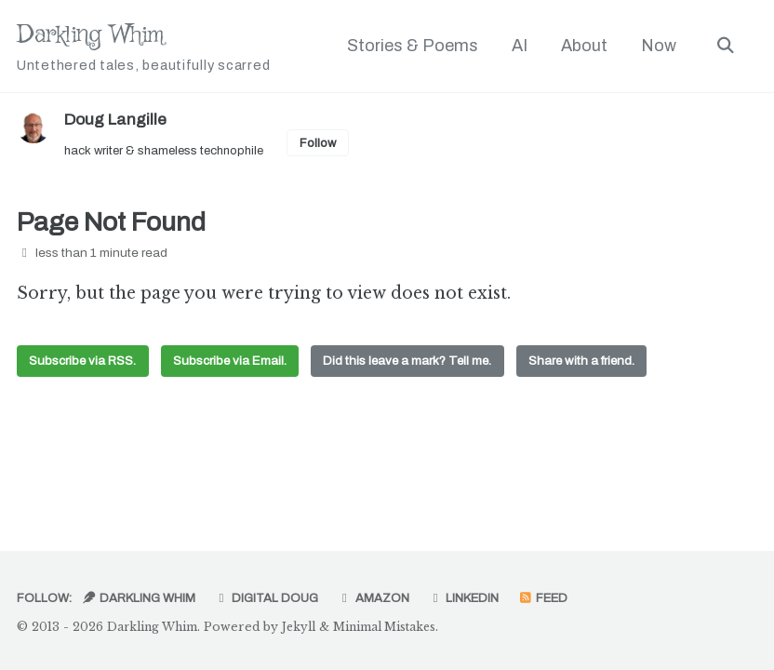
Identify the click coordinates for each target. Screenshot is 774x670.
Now (657, 45)
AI (519, 45)
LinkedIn (471, 598)
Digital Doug (271, 598)
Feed (553, 598)
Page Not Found (111, 223)
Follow (329, 144)
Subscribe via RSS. (84, 364)
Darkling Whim (146, 46)
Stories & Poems (411, 45)
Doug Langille (117, 119)
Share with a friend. (591, 364)
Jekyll (308, 627)
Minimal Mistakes (399, 627)
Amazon (379, 598)
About (583, 45)
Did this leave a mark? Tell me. (413, 364)
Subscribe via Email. (232, 364)
